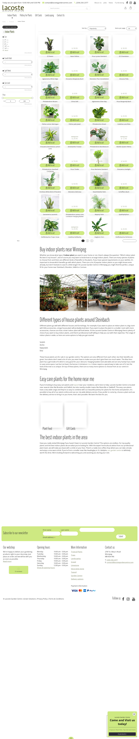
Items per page (120, 28)
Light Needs (7, 71)
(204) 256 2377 (112, 696)
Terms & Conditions (56, 735)
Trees (73, 691)
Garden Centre (76, 711)
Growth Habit (8, 58)
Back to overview (11, 27)
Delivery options (77, 715)
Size (5, 37)
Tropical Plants (76, 688)
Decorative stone (77, 705)
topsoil (76, 515)
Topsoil (74, 708)
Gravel (73, 698)
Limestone (75, 701)
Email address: (49, 673)
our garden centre (114, 586)
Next (129, 372)
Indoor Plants (9, 32)
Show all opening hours (46, 704)
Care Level (7, 83)
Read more (7, 697)
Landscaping (76, 694)
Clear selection (28, 52)
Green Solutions (30, 735)
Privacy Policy (42, 735)
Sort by (84, 28)
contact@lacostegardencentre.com (120, 698)
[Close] (134, 704)
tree (89, 495)
